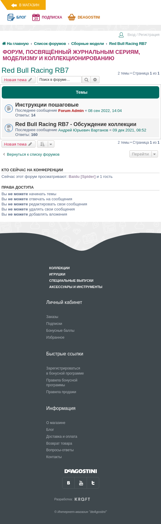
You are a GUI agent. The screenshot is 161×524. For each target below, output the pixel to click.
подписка (52, 17)
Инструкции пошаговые (47, 105)
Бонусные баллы (60, 330)
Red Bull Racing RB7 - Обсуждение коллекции (75, 124)
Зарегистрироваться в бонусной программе (65, 370)
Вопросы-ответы (60, 450)
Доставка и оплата (61, 436)
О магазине (55, 423)
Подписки (54, 324)
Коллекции (59, 268)
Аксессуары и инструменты (75, 287)
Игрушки (57, 274)
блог (21, 17)
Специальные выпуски (71, 280)
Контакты (54, 457)
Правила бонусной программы (61, 382)
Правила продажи (61, 392)
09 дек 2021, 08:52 (129, 130)
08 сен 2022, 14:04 (105, 110)
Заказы (52, 317)
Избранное (55, 337)
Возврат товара (59, 443)
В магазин (29, 5)
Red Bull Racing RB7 (35, 70)
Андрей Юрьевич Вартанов (83, 130)
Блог (50, 430)
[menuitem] (139, 35)
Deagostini (89, 17)
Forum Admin (71, 110)
